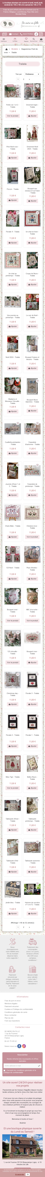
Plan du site (9, 1018)
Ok (28, 1174)
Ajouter (32, 116)
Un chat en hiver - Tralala (32, 233)
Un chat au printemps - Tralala (13, 275)
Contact (15, 34)
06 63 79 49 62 (11, 1041)
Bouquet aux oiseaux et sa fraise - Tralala (32, 191)
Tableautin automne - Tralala (32, 862)
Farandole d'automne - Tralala (32, 443)
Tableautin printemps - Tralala (32, 820)
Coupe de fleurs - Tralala (32, 275)
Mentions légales (11, 1004)
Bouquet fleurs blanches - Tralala (32, 401)
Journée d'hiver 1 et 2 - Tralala (12, 485)
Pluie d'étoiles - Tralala (32, 569)
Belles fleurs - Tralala (32, 778)
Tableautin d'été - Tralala (12, 862)
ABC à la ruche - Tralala (32, 611)
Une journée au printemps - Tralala (13, 316)
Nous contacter (10, 1015)
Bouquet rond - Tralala (12, 611)
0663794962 (28, 34)
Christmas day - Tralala (13, 694)
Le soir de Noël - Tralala (32, 316)
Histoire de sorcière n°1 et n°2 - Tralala (32, 904)
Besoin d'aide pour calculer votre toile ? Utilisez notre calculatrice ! (33, 975)
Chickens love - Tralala (32, 527)
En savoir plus (19, 1174)
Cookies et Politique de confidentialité (19, 1009)
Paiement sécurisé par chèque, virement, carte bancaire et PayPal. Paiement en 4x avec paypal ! (12, 977)
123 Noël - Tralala (12, 568)
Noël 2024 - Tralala (13, 357)
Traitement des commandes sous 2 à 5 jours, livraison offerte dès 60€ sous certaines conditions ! (32, 949)
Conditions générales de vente (16, 1012)
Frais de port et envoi (13, 1001)
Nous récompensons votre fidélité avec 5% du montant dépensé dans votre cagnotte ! (12, 948)
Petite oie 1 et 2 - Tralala (12, 106)
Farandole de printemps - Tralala (32, 485)
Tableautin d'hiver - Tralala (13, 820)
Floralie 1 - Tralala (32, 735)
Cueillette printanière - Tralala (12, 443)
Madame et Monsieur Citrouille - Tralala (12, 401)
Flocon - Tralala (13, 189)
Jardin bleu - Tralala (12, 903)
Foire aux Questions (12, 1021)
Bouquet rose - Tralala (32, 652)
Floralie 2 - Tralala (12, 735)
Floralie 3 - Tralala (32, 693)
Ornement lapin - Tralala (32, 106)
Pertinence (32, 74)
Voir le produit (12, 116)
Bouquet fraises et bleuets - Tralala (32, 358)
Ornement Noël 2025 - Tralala (32, 148)
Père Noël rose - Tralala (13, 148)
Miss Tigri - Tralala (13, 777)
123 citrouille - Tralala (12, 652)
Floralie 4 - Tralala (12, 232)
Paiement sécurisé (12, 1006)
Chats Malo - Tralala (12, 526)
